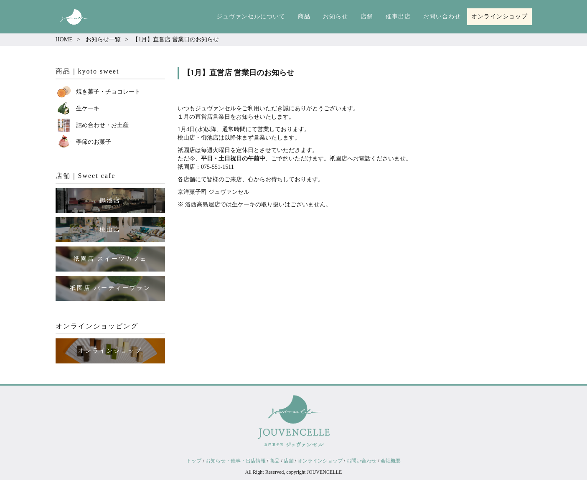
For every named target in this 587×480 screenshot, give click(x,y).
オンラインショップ (499, 16)
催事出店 (398, 16)
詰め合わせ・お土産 (102, 125)
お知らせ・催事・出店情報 (236, 461)
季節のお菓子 (93, 142)
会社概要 (391, 461)
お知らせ (335, 16)
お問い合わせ (442, 16)
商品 (304, 16)
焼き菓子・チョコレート (108, 92)
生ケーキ (87, 108)
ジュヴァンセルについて (250, 16)
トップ (193, 461)
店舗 (367, 16)
